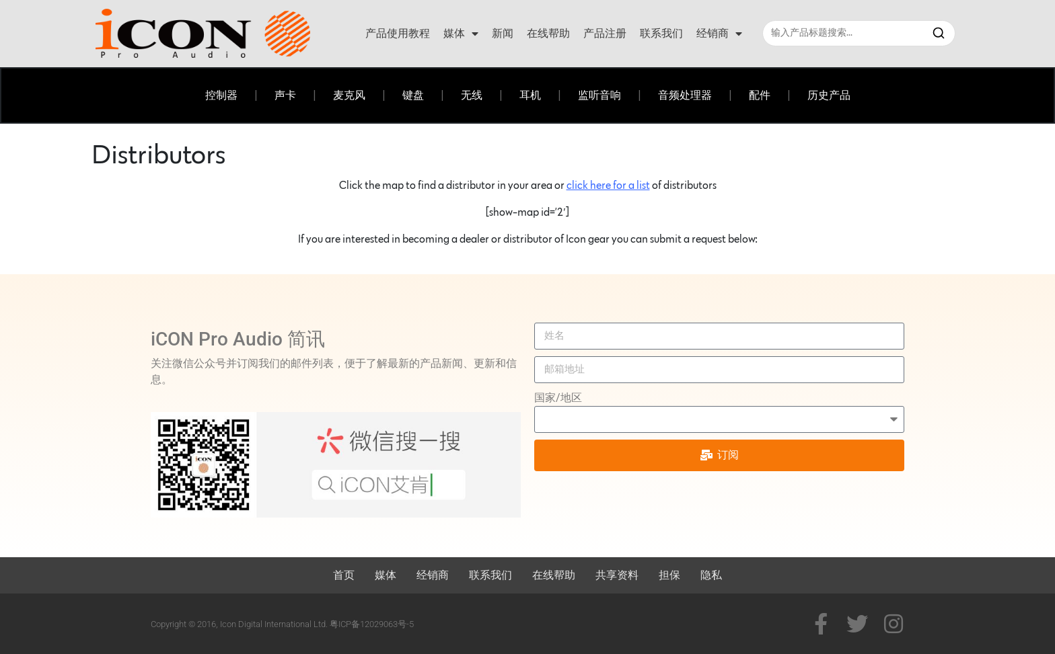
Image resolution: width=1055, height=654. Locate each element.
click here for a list (608, 185)
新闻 (502, 33)
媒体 (460, 34)
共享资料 (617, 575)
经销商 (719, 34)
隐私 (711, 575)
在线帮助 (548, 33)
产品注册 (604, 33)
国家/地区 (558, 397)
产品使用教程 (397, 33)
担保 (669, 575)
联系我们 (661, 33)
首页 (344, 575)
